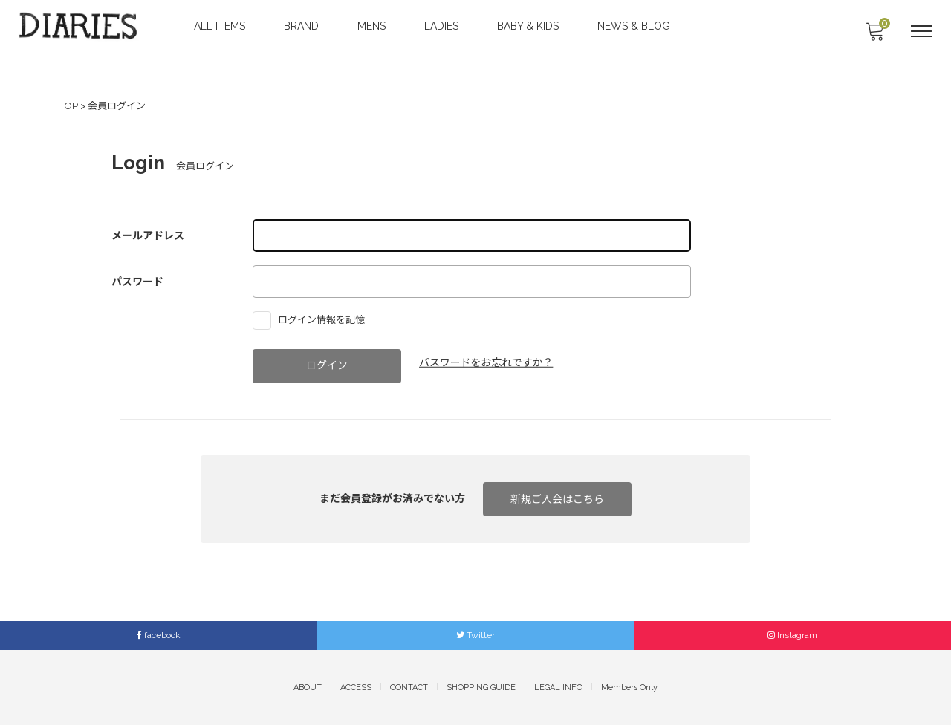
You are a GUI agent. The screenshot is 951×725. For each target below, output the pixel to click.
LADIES (443, 26)
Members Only (629, 687)
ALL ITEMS (221, 26)
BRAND (302, 26)
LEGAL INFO (558, 687)
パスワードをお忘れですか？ (486, 362)
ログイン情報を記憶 (312, 319)
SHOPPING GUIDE (481, 687)
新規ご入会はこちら (557, 498)
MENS (373, 26)
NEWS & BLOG (635, 26)
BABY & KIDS (529, 26)
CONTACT (409, 687)
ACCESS (355, 687)
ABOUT (307, 687)
